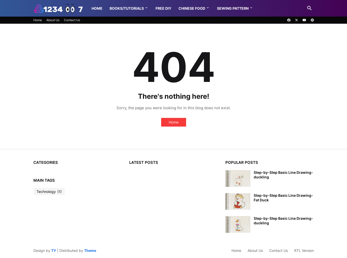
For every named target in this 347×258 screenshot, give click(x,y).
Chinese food (191, 8)
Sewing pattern (233, 8)
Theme (90, 250)
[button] (309, 8)
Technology (49, 191)
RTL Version (304, 250)
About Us (52, 20)
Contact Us (72, 20)
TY (53, 250)
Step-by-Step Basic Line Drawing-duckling (283, 174)
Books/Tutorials (127, 8)
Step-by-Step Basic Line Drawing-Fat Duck (283, 197)
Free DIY (163, 8)
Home (97, 8)
